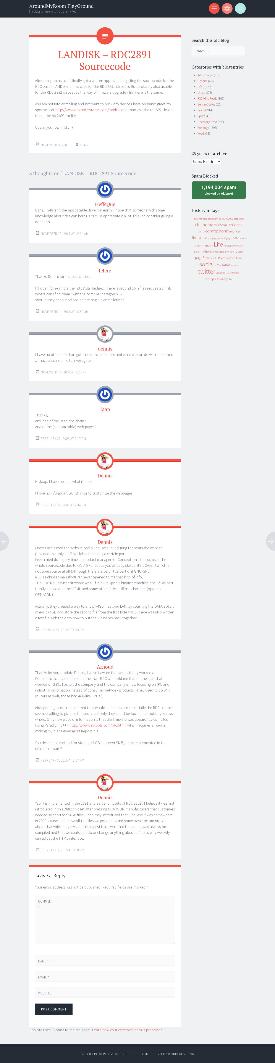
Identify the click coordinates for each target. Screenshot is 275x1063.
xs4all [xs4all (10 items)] (223, 279)
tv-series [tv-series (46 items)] (224, 265)
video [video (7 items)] (228, 273)
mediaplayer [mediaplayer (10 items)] (229, 245)
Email (43, 977)
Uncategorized (207, 122)
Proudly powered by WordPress (106, 1054)
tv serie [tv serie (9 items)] (234, 265)
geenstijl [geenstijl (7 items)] (221, 238)
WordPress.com (181, 1054)
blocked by (218, 190)
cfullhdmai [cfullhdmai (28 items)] (221, 225)
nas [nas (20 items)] (222, 251)
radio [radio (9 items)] (207, 257)
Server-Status (206, 104)
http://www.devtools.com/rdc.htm (96, 725)
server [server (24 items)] (221, 258)
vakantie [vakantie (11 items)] (220, 272)
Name (43, 961)
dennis (105, 348)
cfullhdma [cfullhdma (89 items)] (204, 224)
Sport (201, 116)
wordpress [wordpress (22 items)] (212, 279)
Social (201, 110)
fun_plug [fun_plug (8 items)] (212, 238)
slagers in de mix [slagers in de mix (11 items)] (234, 257)
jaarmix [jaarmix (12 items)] (198, 245)
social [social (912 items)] (206, 264)
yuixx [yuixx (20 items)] (229, 279)
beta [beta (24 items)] (230, 218)
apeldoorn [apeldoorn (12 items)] (212, 218)
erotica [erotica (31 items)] (234, 231)
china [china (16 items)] (201, 231)
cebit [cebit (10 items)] (241, 218)
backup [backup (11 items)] (223, 218)
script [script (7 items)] (213, 258)
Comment (45, 904)
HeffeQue (105, 204)
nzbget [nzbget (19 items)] (239, 251)
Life (199, 87)
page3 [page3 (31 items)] (199, 257)
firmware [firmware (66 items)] (199, 237)
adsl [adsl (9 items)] (205, 218)
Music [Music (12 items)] (216, 251)
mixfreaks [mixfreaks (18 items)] (207, 251)
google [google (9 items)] (229, 238)
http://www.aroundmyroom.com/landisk (87, 109)
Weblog (202, 128)
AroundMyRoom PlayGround (61, 6)
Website (44, 993)
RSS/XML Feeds (207, 98)
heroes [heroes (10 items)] (242, 238)
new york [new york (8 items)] (229, 251)
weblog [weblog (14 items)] (235, 273)
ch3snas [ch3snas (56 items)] (235, 224)
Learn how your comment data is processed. (128, 1029)
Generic (202, 81)
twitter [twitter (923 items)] (206, 271)
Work (201, 133)
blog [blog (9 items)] (236, 218)
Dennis (85, 145)
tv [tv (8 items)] (216, 265)
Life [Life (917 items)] (218, 244)
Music (201, 93)
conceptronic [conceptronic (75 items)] (217, 231)
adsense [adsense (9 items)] (198, 218)
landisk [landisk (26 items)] (208, 245)
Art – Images (205, 75)
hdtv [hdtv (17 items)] (235, 238)
